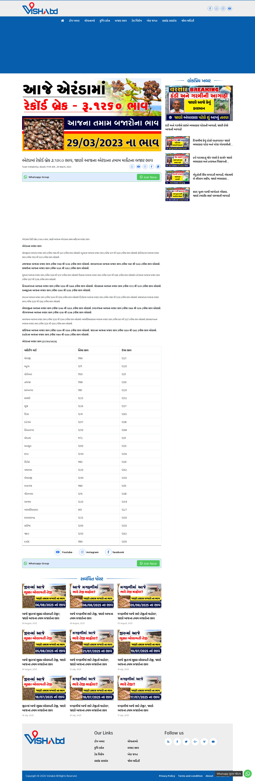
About (209, 776)
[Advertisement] (127, 49)
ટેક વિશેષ (137, 21)
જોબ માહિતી (187, 21)
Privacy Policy (166, 776)
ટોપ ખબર (74, 21)
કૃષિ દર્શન (105, 21)
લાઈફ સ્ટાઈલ (169, 21)
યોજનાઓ (89, 21)
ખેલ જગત (152, 21)
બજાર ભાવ (121, 21)
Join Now (148, 177)
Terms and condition (189, 776)
